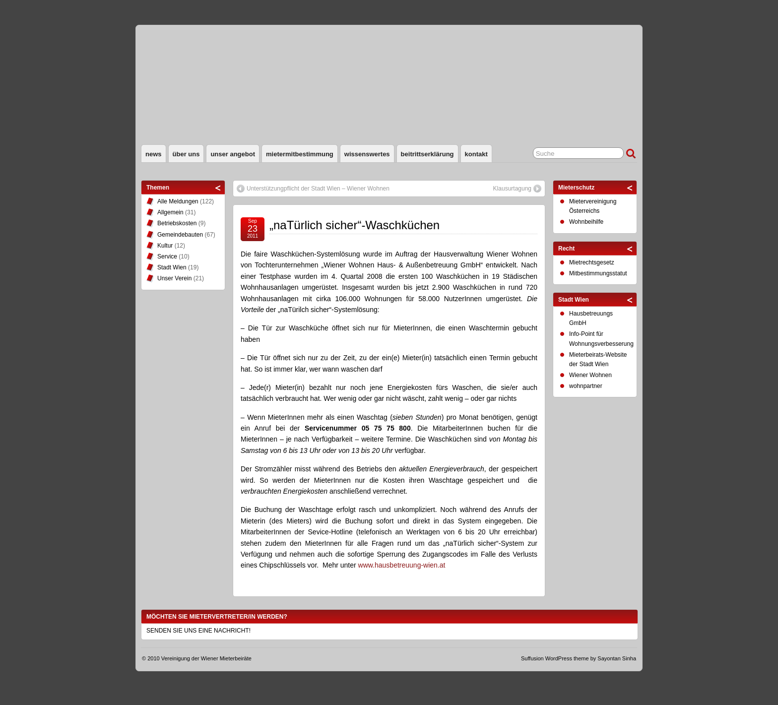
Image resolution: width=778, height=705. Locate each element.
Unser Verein (174, 278)
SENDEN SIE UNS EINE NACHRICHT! (198, 630)
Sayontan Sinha (616, 658)
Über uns (186, 154)
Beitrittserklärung (427, 154)
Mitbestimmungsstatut (598, 273)
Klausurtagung (512, 188)
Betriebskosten (176, 223)
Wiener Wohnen (590, 375)
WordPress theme (567, 658)
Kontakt (476, 154)
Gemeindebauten (180, 234)
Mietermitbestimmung (299, 154)
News (153, 154)
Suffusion (532, 658)
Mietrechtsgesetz (591, 262)
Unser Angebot (232, 154)
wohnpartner (585, 386)
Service (167, 256)
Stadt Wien (172, 267)
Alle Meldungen (177, 201)
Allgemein (170, 212)
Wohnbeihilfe (586, 221)
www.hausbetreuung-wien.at (402, 565)
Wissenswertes (367, 154)
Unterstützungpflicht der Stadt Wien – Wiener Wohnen (318, 188)
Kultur (165, 245)
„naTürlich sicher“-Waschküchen (354, 225)
